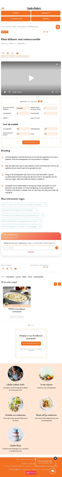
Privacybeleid (31, 350)
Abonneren (26, 469)
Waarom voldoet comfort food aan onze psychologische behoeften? (24, 204)
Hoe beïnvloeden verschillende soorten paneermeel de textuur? (23, 215)
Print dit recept (22, 56)
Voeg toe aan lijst (31, 142)
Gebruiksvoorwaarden (17, 466)
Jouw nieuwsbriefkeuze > (31, 343)
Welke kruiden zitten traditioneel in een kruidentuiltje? (20, 210)
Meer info (31, 252)
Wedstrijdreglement (15, 469)
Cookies (28, 466)
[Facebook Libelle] (35, 459)
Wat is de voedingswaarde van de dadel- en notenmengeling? (22, 227)
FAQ (56, 466)
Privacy (7, 466)
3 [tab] (33, 325)
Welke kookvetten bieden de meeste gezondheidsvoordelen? (22, 221)
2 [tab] (31, 325)
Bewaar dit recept (8, 56)
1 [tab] (29, 325)
